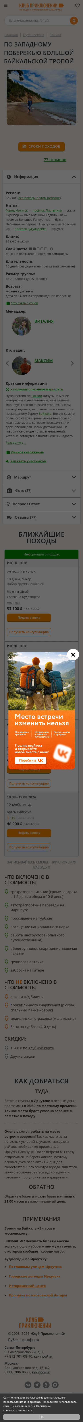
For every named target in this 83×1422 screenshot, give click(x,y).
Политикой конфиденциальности (27, 1408)
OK (41, 1417)
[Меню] (5, 5)
